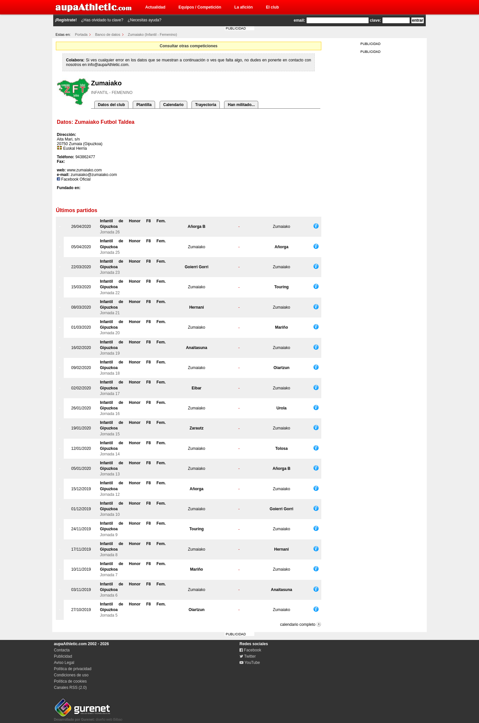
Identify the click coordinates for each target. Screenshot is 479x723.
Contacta (62, 650)
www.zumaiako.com (84, 170)
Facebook (250, 650)
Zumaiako (281, 226)
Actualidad (155, 7)
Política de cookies (70, 681)
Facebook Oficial (74, 179)
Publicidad (63, 656)
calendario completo (297, 624)
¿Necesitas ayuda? (144, 20)
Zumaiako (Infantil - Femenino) (152, 34)
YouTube (250, 662)
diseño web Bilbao (88, 717)
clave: (375, 20)
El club (272, 7)
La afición (243, 7)
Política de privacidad (72, 669)
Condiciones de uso (71, 675)
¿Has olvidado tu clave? (102, 20)
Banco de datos (107, 34)
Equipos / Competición (199, 7)
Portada (81, 34)
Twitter (248, 656)
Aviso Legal (64, 662)
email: (299, 20)
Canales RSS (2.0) (70, 687)
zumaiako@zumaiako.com (94, 174)
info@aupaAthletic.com (108, 64)
